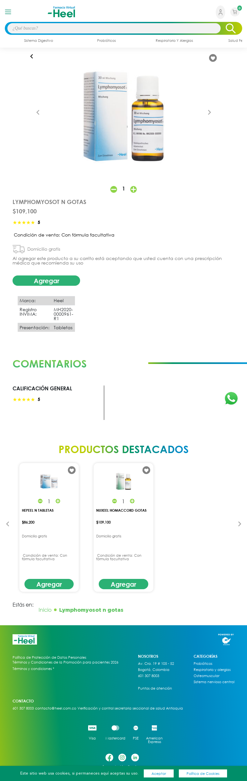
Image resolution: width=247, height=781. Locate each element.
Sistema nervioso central (214, 682)
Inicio (45, 610)
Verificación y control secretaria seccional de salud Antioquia (130, 708)
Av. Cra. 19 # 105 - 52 (156, 663)
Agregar (46, 280)
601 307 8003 (148, 676)
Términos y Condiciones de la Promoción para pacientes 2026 (65, 662)
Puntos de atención (155, 688)
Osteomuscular (206, 676)
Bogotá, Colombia (153, 670)
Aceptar (158, 773)
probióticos (106, 40)
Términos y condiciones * (33, 669)
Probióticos (203, 663)
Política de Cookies (203, 773)
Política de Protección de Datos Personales (49, 657)
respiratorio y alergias (174, 40)
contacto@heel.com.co (55, 708)
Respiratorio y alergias (212, 670)
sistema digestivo (38, 40)
